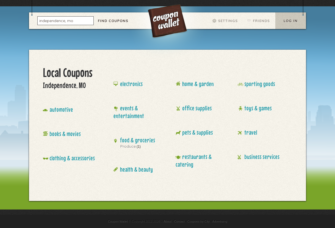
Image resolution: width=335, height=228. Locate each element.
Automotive (61, 109)
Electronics (131, 84)
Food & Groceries (137, 140)
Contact (179, 221)
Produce (128, 146)
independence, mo (56, 20)
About (167, 221)
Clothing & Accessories (72, 158)
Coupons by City (198, 221)
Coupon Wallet (168, 22)
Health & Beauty (136, 169)
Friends (261, 20)
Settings (228, 20)
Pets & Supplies (197, 132)
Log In (291, 20)
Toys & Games (258, 108)
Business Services (261, 156)
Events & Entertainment (128, 112)
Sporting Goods (259, 84)
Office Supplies (197, 108)
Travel (250, 132)
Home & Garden (198, 84)
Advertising (219, 221)
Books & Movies (65, 133)
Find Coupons (113, 20)
